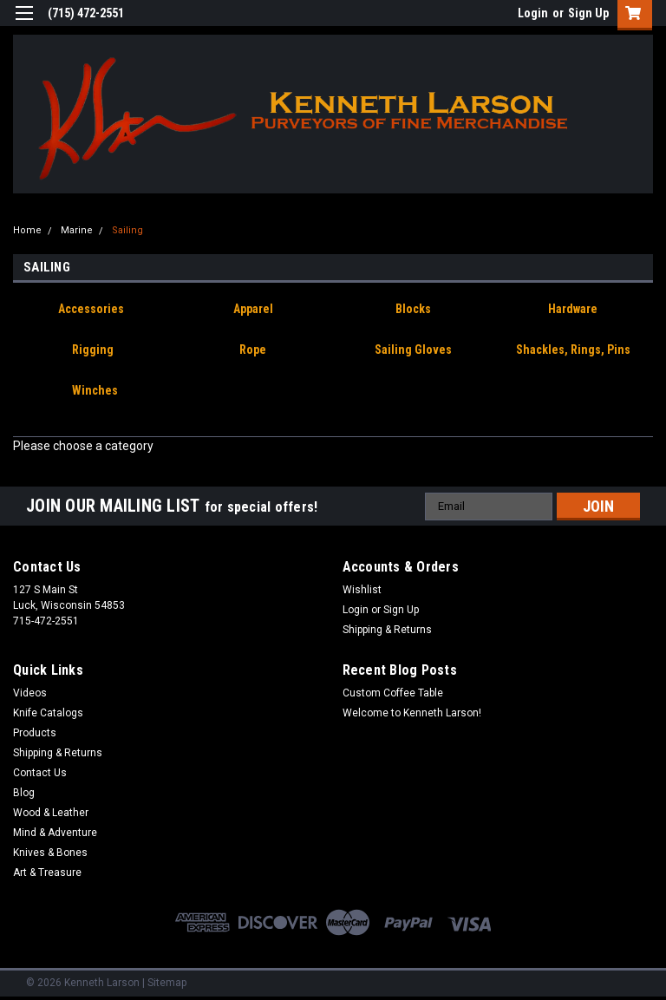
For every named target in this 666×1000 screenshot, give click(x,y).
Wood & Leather (50, 813)
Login (533, 13)
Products (34, 733)
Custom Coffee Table (393, 693)
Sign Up (588, 13)
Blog (24, 793)
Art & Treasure (47, 872)
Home (27, 230)
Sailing (127, 230)
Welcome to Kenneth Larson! (412, 713)
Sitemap (166, 983)
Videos (30, 693)
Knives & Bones (50, 852)
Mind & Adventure (55, 833)
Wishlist (362, 590)
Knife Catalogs (48, 713)
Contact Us (40, 773)
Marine (77, 230)
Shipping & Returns (387, 630)
